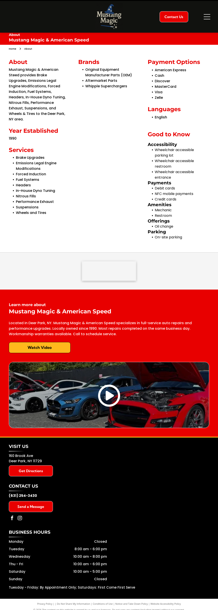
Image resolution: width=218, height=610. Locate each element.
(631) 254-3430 (23, 496)
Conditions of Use (103, 604)
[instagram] (20, 519)
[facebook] (12, 519)
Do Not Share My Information (73, 604)
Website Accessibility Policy (165, 604)
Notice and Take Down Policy (131, 604)
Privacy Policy (44, 604)
